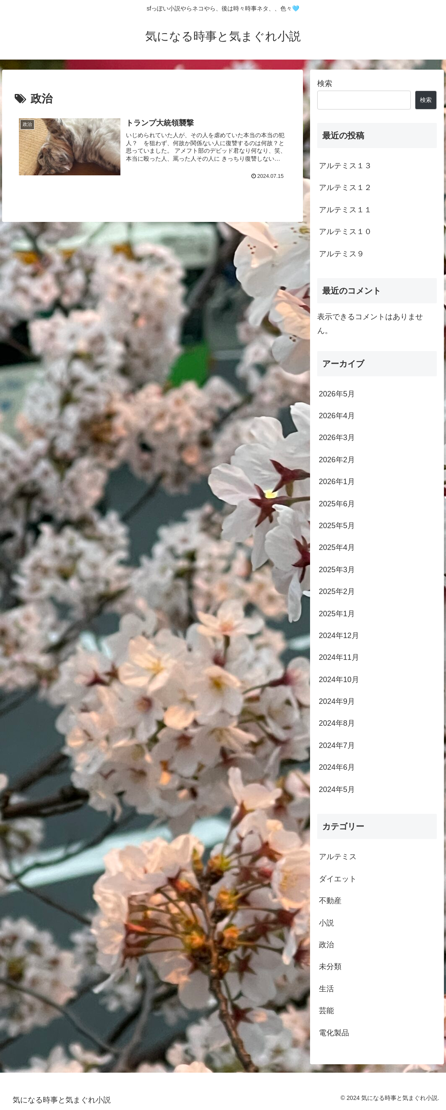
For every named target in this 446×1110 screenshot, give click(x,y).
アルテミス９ (341, 254)
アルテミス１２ (345, 187)
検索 (324, 83)
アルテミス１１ (345, 210)
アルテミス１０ (345, 231)
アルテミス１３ (345, 166)
